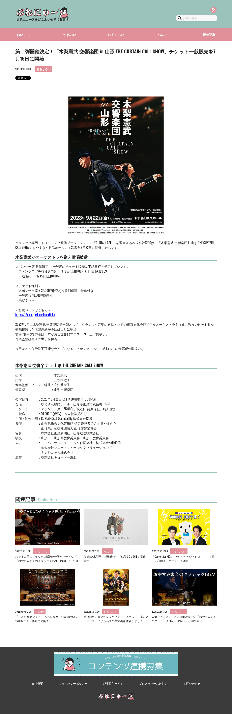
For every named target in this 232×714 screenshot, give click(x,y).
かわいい (69, 34)
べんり (162, 34)
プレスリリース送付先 (153, 683)
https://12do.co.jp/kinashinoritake (35, 314)
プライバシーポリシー (73, 683)
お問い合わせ (191, 683)
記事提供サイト (113, 683)
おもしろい (116, 34)
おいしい (23, 34)
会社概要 (37, 683)
